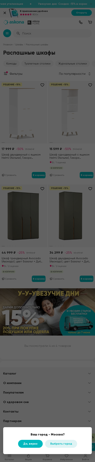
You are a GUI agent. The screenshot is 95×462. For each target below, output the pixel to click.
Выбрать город (61, 443)
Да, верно (30, 443)
